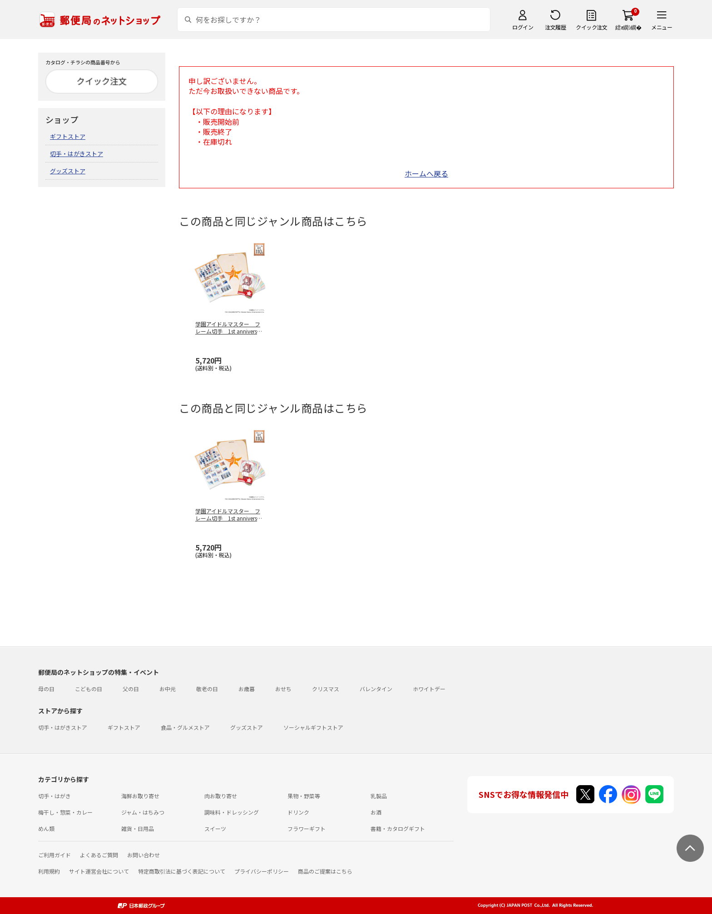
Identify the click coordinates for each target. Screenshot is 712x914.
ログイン (522, 27)
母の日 (46, 689)
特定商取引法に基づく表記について (181, 871)
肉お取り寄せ (220, 796)
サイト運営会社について (99, 871)
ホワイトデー (429, 689)
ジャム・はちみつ (142, 812)
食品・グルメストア (185, 727)
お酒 (376, 812)
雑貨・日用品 (137, 828)
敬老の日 (207, 689)
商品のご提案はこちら (325, 871)
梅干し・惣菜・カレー (65, 812)
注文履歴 (555, 27)
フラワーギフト (306, 828)
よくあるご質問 (99, 855)
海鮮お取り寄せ (140, 796)
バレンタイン (376, 689)
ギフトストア (67, 136)
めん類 (46, 828)
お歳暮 (246, 689)
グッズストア (67, 171)
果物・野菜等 (303, 796)
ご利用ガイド (54, 855)
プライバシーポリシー (261, 871)
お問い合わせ (143, 855)
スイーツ (215, 828)
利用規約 (49, 871)
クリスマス (325, 689)
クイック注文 (591, 27)
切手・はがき (54, 796)
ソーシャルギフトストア (313, 727)
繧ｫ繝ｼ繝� (628, 27)
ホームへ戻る (426, 173)
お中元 (167, 689)
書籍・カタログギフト (398, 828)
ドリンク (298, 812)
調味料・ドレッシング (231, 812)
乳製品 (379, 796)
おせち (283, 689)
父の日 (131, 689)
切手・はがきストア (76, 153)
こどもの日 (88, 689)
